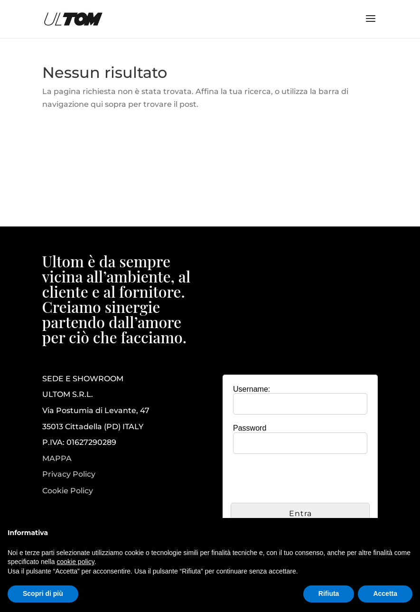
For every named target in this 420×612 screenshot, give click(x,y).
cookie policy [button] (75, 561)
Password (249, 428)
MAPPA (57, 458)
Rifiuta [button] (328, 593)
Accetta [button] (385, 593)
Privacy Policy (68, 474)
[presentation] (303, 479)
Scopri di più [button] (43, 593)
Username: (251, 389)
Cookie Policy (67, 491)
